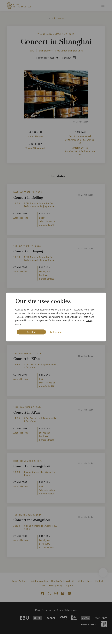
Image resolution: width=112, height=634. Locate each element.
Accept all (31, 331)
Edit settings (56, 331)
